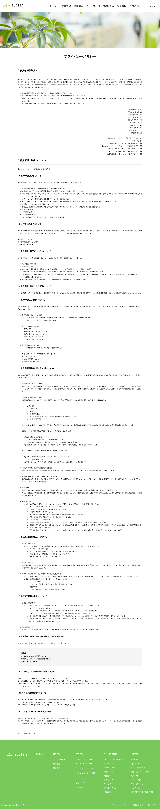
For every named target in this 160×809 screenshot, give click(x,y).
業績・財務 (108, 771)
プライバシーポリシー (120, 805)
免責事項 (107, 792)
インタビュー (136, 788)
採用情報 (121, 6)
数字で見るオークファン (140, 771)
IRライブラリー (110, 767)
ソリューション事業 (84, 763)
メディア (79, 787)
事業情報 (78, 6)
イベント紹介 (136, 779)
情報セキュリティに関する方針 (144, 805)
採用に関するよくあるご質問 (142, 792)
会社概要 (56, 767)
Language (153, 6)
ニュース (90, 6)
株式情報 (107, 775)
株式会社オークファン (13, 5)
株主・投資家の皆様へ (113, 759)
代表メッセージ (137, 763)
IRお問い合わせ (110, 788)
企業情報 (66, 6)
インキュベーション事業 (86, 773)
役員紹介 (56, 763)
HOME (18, 733)
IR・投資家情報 (106, 6)
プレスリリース (82, 782)
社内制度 (134, 775)
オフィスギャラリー (139, 783)
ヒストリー (53, 6)
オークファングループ (85, 759)
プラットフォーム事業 (85, 768)
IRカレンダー (109, 779)
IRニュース (108, 763)
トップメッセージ (60, 759)
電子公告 (107, 783)
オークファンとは (138, 767)
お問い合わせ (136, 6)
